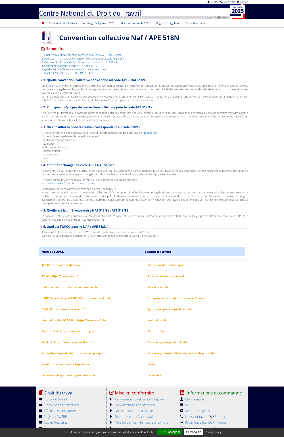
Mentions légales (195, 411)
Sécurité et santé (196, 23)
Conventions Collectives (63, 23)
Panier (242, 2)
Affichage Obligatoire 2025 (98, 23)
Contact (213, 2)
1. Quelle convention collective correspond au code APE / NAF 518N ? (81, 55)
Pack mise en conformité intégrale (136, 399)
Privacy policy (213, 432)
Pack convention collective (131, 411)
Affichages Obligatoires (58, 411)
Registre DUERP (53, 416)
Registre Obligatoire (168, 23)
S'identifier (228, 2)
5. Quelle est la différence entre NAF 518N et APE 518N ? (74, 69)
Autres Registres (53, 422)
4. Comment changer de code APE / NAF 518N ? (69, 65)
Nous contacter (194, 416)
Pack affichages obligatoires (132, 405)
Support (218, 416)
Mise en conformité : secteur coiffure (139, 422)
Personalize (193, 432)
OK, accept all (169, 432)
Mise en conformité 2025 (135, 23)
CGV (185, 405)
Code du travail (53, 399)
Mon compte (192, 399)
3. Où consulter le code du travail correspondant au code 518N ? (79, 62)
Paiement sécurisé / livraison (203, 422)
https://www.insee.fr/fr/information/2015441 (67, 183)
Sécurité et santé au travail (131, 416)
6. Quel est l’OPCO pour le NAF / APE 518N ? (67, 73)
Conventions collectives (59, 405)
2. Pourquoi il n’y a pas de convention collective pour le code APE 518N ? (83, 58)
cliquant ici (150, 132)
